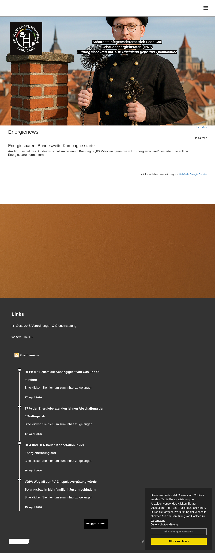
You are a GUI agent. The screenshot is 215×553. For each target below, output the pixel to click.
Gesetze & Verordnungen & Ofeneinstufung (44, 325)
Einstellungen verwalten (178, 531)
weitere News (95, 524)
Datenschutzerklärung (164, 524)
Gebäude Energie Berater (193, 174)
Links (18, 314)
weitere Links (22, 337)
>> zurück (201, 127)
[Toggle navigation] (206, 10)
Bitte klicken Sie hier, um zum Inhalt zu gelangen (58, 387)
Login (142, 541)
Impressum (158, 520)
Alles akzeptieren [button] (178, 541)
